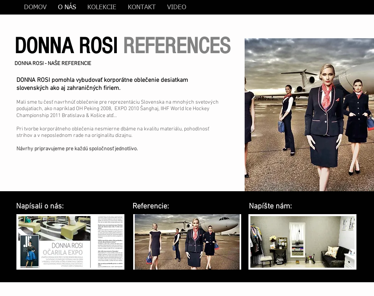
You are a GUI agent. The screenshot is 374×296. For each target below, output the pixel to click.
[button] (309, 114)
